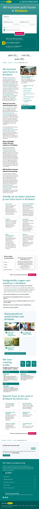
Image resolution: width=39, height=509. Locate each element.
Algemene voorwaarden (6, 505)
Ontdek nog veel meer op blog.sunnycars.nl (15, 353)
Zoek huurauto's (19, 33)
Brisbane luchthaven (9, 269)
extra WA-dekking (8, 87)
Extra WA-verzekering (27, 88)
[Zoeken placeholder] (33, 448)
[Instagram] (5, 497)
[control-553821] (9, 24)
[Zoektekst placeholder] (17, 448)
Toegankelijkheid (14, 505)
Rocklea (9, 267)
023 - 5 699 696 (8, 472)
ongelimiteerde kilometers (9, 84)
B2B (35, 505)
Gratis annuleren (26, 98)
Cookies (23, 505)
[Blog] (7, 497)
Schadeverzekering (27, 92)
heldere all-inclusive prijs (9, 79)
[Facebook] (3, 497)
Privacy (20, 505)
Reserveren (32, 274)
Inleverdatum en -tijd (24, 22)
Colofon (27, 505)
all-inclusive (17, 287)
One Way (14, 129)
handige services (10, 107)
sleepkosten (13, 96)
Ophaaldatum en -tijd (8, 22)
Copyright (31, 505)
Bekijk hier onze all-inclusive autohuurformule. (28, 107)
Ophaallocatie (6, 16)
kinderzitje (15, 126)
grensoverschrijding (7, 129)
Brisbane (9, 262)
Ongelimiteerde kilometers (28, 96)
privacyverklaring (15, 452)
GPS (4, 128)
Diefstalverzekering (27, 90)
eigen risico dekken (13, 289)
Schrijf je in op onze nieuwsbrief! (12, 493)
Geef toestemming (6, 455)
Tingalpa (9, 264)
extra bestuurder (7, 112)
